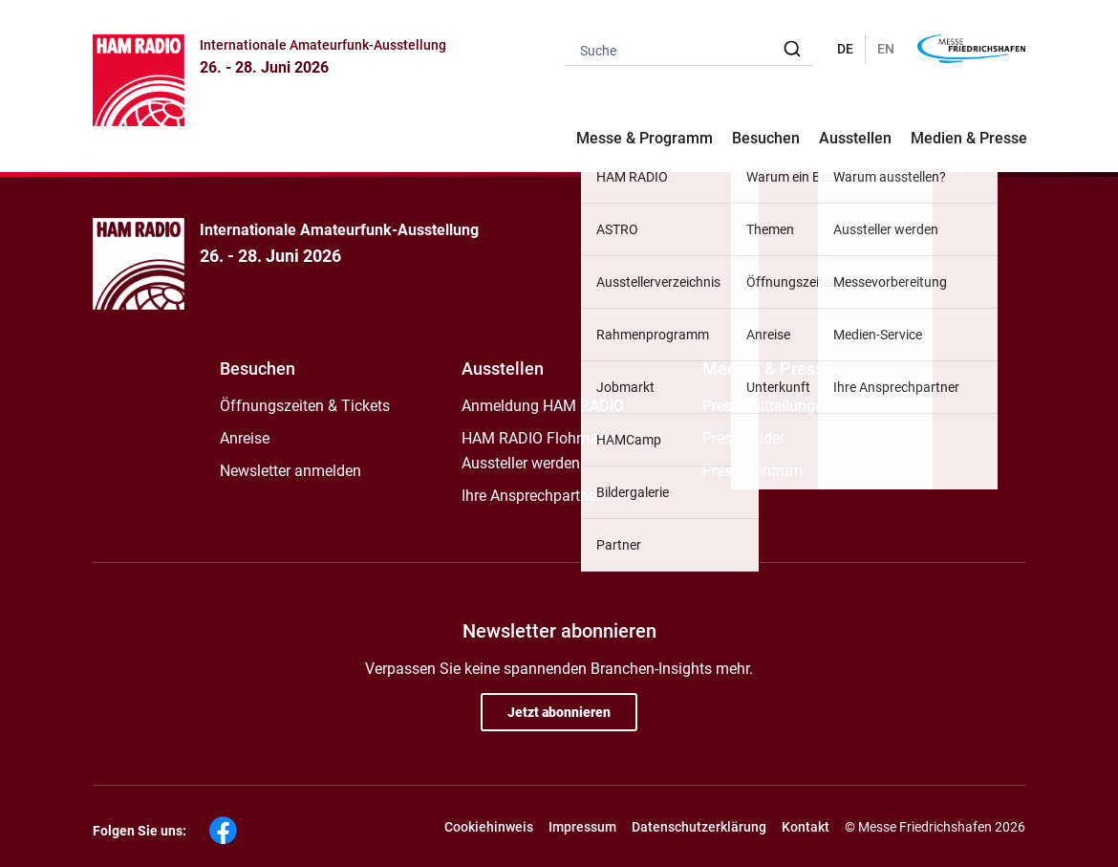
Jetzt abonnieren (559, 712)
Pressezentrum (752, 471)
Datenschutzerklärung (699, 826)
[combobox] (689, 49)
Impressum (582, 826)
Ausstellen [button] (855, 138)
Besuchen (257, 368)
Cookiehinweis (488, 826)
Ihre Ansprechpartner (531, 496)
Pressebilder (743, 438)
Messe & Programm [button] (644, 138)
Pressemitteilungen (766, 406)
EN (885, 48)
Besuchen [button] (766, 138)
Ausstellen (503, 368)
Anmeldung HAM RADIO (543, 406)
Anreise (244, 438)
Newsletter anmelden (290, 471)
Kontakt (805, 826)
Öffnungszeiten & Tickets (305, 406)
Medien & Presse (969, 138)
